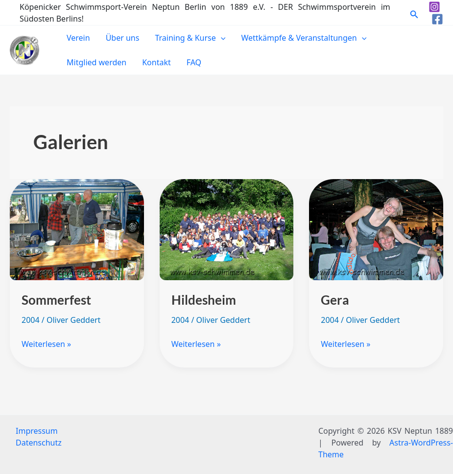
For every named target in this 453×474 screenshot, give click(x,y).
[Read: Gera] (376, 229)
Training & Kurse (190, 38)
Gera (335, 300)
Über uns (123, 37)
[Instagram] (434, 7)
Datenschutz (39, 442)
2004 (31, 320)
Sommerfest (56, 300)
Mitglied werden (96, 62)
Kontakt (156, 62)
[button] (414, 12)
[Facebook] (437, 19)
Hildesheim (203, 300)
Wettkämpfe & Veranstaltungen (303, 38)
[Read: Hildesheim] (227, 229)
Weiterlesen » (46, 343)
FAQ (194, 62)
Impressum (37, 430)
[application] (221, 38)
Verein (78, 37)
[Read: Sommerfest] (77, 229)
